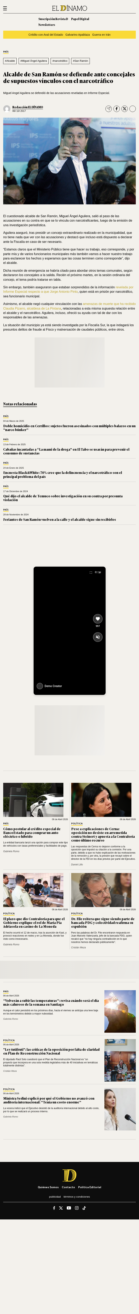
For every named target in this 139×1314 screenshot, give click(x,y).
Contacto (68, 1187)
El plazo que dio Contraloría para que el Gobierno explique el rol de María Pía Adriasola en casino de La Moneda (34, 922)
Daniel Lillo (77, 864)
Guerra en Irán (101, 34)
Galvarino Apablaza (77, 34)
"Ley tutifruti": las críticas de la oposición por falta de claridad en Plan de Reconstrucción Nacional (51, 1051)
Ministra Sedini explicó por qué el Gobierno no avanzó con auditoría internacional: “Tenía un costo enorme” (48, 1100)
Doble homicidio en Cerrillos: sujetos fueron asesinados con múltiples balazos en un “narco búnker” (69, 427)
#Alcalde (10, 60)
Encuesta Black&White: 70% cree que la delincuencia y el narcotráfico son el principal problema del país (62, 474)
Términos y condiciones (77, 1196)
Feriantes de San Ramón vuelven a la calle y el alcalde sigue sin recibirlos (59, 519)
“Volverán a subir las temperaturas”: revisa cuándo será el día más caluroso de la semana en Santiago (51, 1002)
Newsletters (46, 24)
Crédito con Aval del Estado (45, 34)
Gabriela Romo (11, 851)
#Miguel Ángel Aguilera (33, 60)
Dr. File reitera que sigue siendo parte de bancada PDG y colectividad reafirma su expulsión (103, 922)
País (6, 51)
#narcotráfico (59, 60)
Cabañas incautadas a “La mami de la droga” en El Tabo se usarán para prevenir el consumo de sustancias (66, 451)
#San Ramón (80, 60)
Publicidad (55, 1196)
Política (77, 823)
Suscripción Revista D (53, 19)
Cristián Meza (78, 947)
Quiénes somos (48, 1187)
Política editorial (89, 1187)
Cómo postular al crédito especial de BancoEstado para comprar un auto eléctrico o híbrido (32, 832)
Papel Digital (80, 19)
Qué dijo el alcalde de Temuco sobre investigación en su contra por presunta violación (63, 498)
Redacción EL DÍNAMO (27, 107)
